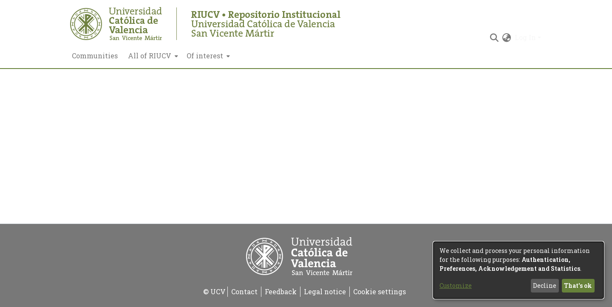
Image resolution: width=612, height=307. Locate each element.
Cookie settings (379, 291)
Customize (455, 285)
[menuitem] (152, 56)
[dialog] (519, 270)
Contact (244, 291)
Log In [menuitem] (525, 37)
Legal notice (325, 291)
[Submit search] (494, 37)
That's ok (578, 285)
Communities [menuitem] (95, 55)
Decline (544, 285)
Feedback (281, 291)
